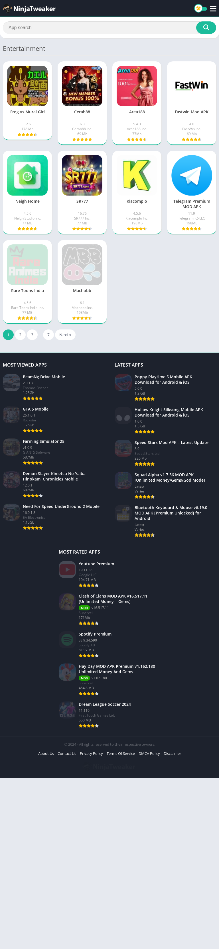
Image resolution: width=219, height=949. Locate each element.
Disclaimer (172, 753)
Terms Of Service (121, 753)
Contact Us (67, 753)
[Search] (109, 27)
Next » (65, 334)
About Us (46, 753)
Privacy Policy (91, 753)
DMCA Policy (149, 753)
